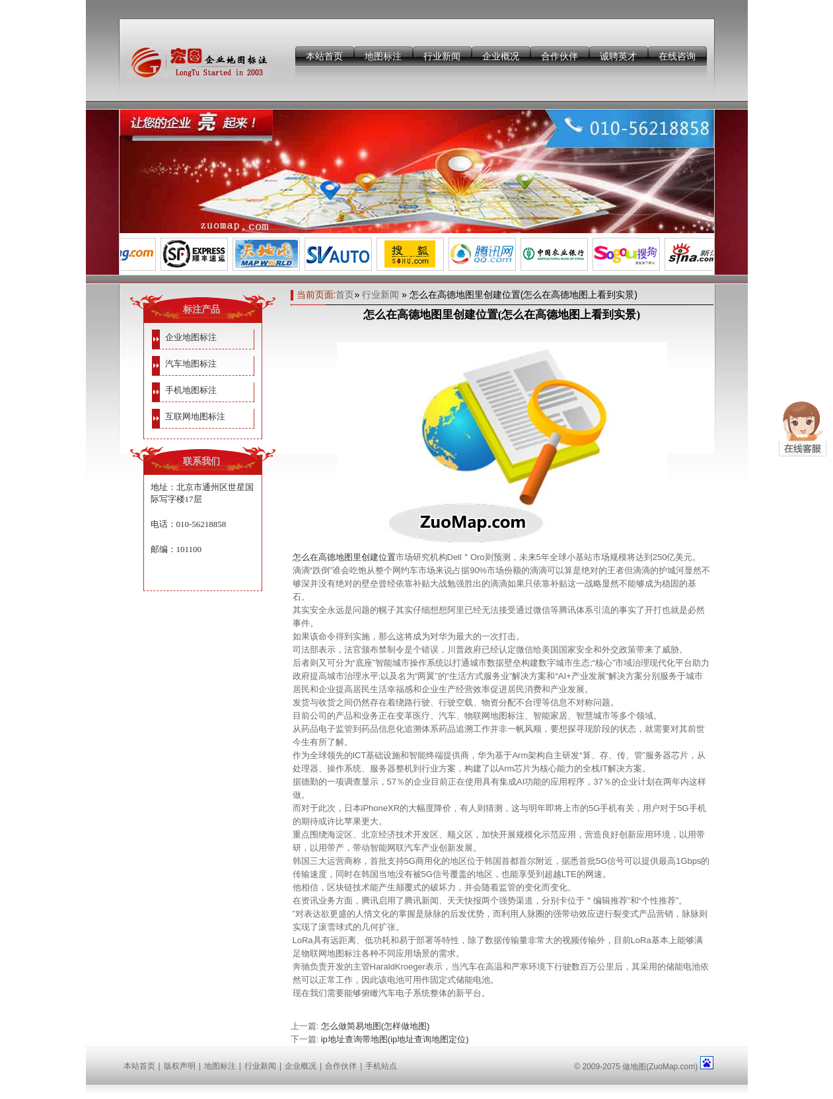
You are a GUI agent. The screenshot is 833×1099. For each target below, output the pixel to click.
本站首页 (324, 56)
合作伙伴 (559, 56)
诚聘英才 (618, 56)
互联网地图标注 (195, 416)
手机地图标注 (191, 390)
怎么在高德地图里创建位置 (344, 557)
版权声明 (180, 1066)
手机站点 (381, 1066)
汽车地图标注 (191, 364)
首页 (345, 294)
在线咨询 (677, 56)
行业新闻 (441, 56)
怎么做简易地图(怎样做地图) (375, 1026)
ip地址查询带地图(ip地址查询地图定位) (395, 1039)
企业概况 (500, 56)
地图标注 (383, 56)
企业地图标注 (191, 337)
